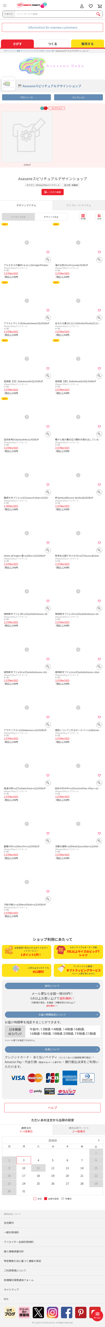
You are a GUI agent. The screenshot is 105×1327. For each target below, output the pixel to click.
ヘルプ (52, 1107)
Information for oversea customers (52, 27)
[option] (27, 139)
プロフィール (26, 97)
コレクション (78, 97)
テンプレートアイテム (78, 205)
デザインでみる (51, 216)
